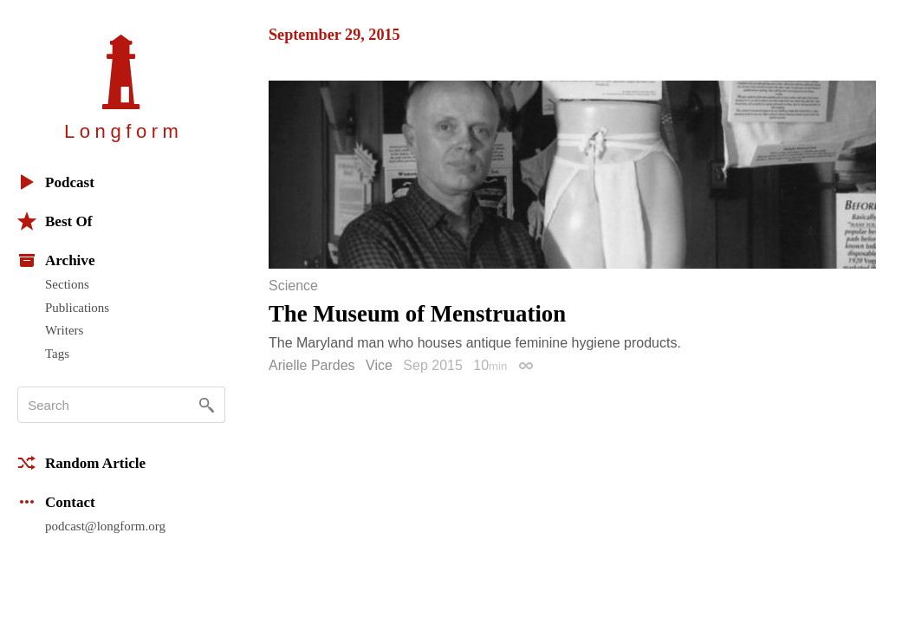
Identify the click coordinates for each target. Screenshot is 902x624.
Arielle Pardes (312, 365)
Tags (57, 354)
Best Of (54, 221)
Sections (67, 284)
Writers (64, 330)
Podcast (55, 182)
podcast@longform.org (105, 526)
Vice (379, 365)
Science (293, 286)
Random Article (81, 462)
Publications (77, 308)
